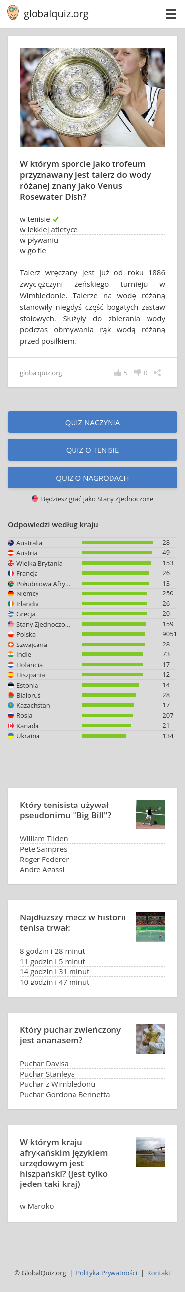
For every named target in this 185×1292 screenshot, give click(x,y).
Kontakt (159, 1272)
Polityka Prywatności (106, 1272)
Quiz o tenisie (92, 450)
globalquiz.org (56, 13)
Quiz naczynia (92, 422)
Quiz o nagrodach (92, 478)
